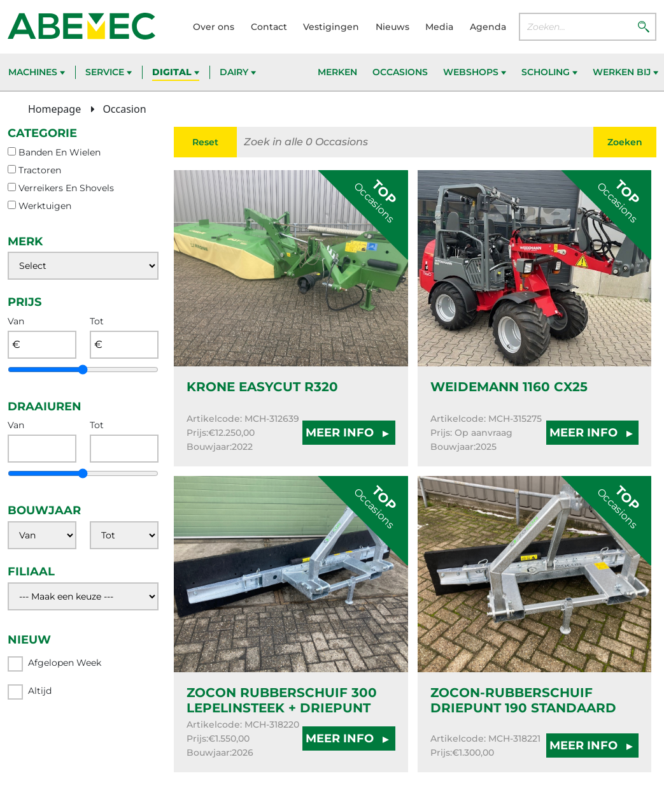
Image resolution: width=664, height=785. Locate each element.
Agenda (488, 26)
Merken (337, 72)
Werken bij (625, 72)
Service (108, 72)
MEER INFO (349, 432)
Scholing (549, 72)
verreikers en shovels (66, 188)
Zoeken (624, 142)
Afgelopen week (54, 664)
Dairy (238, 72)
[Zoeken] (643, 26)
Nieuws (392, 26)
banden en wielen (59, 152)
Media (439, 26)
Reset (205, 142)
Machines (36, 72)
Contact (269, 26)
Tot (97, 321)
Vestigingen (331, 26)
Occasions (400, 72)
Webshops (474, 72)
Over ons (213, 26)
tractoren (39, 170)
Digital (175, 72)
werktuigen (44, 206)
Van (16, 321)
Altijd (30, 692)
